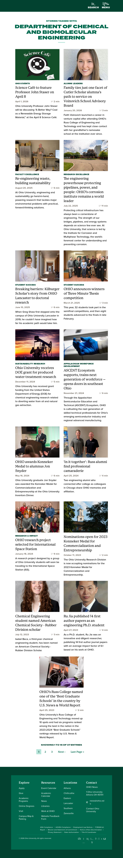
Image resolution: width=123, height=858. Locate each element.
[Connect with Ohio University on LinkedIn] (88, 839)
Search (93, 6)
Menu (106, 5)
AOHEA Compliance (63, 827)
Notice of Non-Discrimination (91, 829)
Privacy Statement (55, 832)
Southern (68, 808)
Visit (21, 811)
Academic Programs (24, 800)
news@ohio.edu (97, 802)
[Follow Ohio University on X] (96, 839)
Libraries (45, 806)
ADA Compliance (46, 827)
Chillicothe (69, 793)
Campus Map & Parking (26, 818)
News (44, 801)
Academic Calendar (46, 795)
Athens (67, 788)
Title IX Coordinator (88, 832)
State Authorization (71, 832)
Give (21, 793)
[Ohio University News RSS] (104, 839)
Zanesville (69, 813)
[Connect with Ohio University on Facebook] (79, 839)
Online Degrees (26, 806)
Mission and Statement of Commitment (62, 829)
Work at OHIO (48, 811)
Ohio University (30, 838)
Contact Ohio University (92, 810)
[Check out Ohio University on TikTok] (100, 839)
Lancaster (68, 803)
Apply (22, 788)
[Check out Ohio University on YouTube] (92, 840)
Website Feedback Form (50, 818)
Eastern (67, 798)
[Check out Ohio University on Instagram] (83, 842)
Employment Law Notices (83, 827)
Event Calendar (48, 788)
